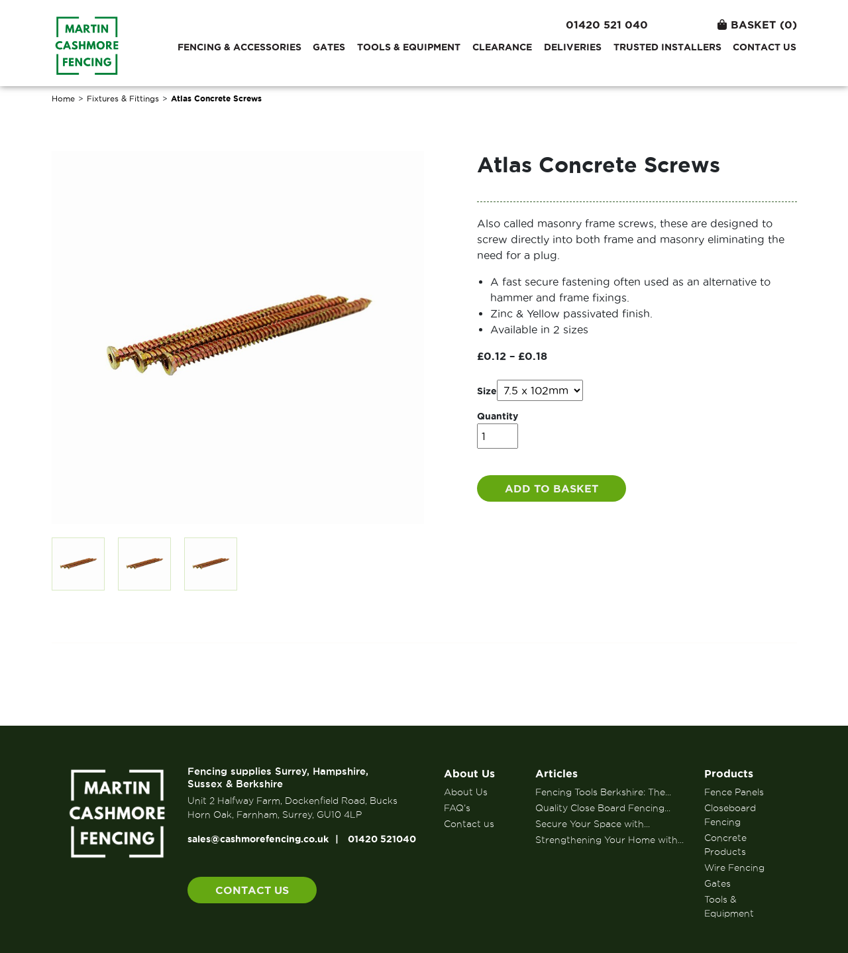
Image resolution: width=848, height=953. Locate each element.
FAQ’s (457, 808)
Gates (329, 47)
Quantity (497, 416)
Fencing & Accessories (239, 47)
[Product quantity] (497, 436)
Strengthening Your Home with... (609, 839)
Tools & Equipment (408, 47)
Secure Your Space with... (592, 823)
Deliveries (573, 47)
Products (728, 773)
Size (487, 391)
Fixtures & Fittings (123, 98)
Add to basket (551, 488)
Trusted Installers (667, 47)
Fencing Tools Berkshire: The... (603, 792)
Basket (757, 24)
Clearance (502, 47)
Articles (556, 773)
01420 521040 (382, 839)
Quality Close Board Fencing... (602, 808)
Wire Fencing (734, 867)
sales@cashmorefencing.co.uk (258, 839)
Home (63, 98)
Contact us (764, 47)
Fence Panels (734, 792)
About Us (469, 773)
